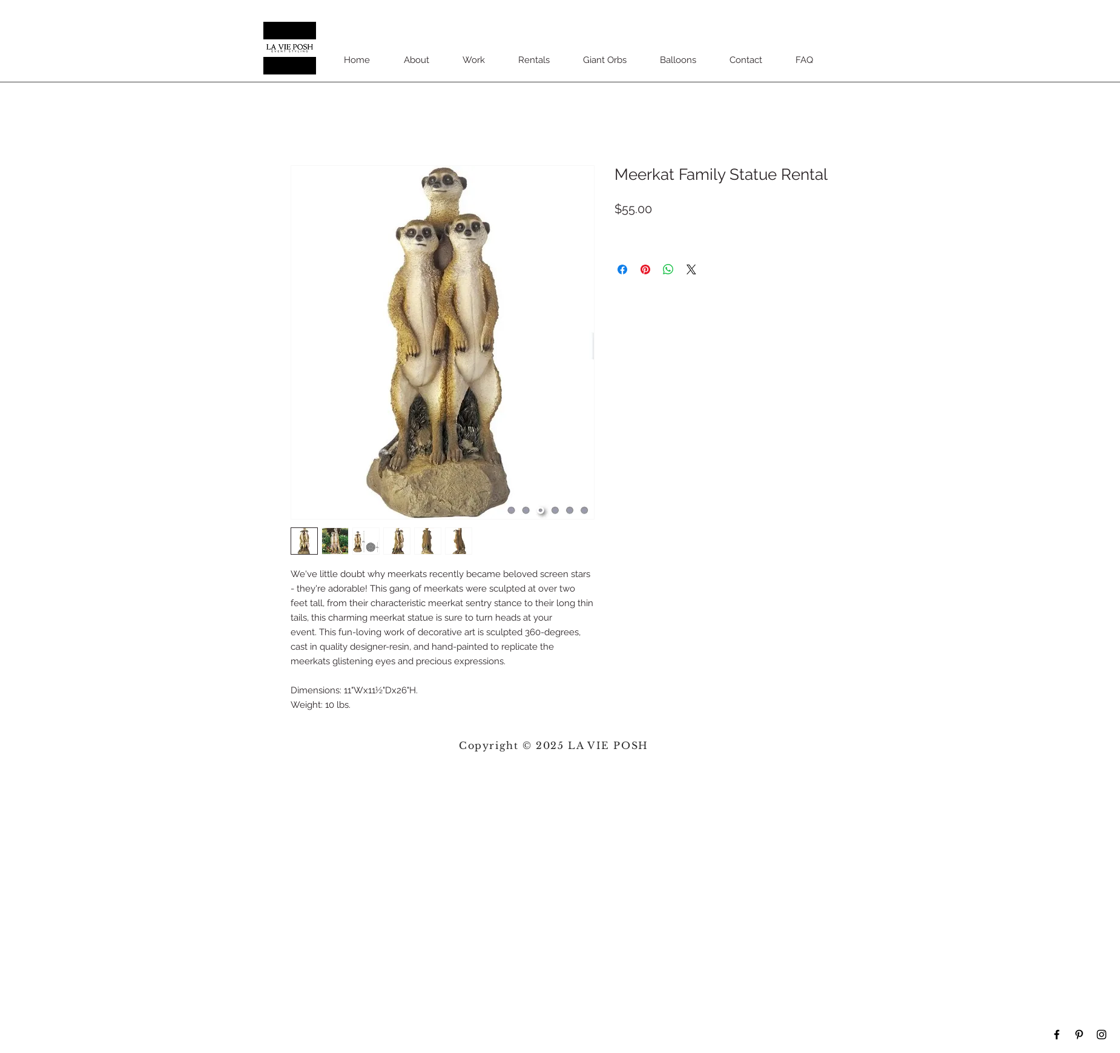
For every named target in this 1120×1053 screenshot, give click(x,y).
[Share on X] (691, 269)
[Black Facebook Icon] (1056, 1034)
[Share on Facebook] (622, 269)
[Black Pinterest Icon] (1079, 1034)
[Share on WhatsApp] (668, 269)
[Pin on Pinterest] (645, 269)
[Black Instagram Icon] (1101, 1034)
